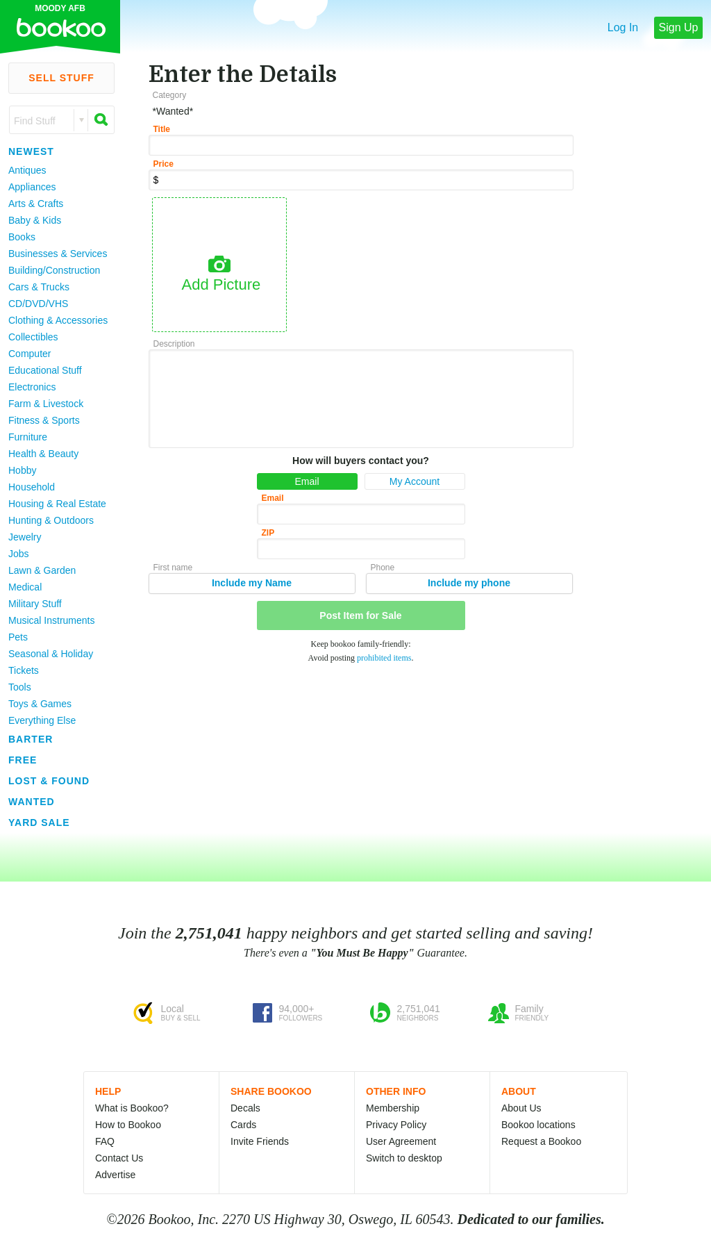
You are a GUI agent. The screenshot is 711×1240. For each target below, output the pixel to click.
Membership (392, 1108)
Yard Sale (39, 822)
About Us (521, 1108)
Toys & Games (40, 703)
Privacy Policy (396, 1124)
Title (161, 129)
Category (170, 95)
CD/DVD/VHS (38, 303)
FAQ (105, 1141)
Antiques (27, 170)
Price (163, 164)
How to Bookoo (128, 1124)
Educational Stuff (45, 370)
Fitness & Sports (44, 420)
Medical (25, 587)
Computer (29, 353)
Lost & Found (49, 780)
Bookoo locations (538, 1124)
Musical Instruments (51, 620)
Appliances (32, 186)
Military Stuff (35, 603)
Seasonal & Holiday (50, 653)
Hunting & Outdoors (51, 520)
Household (31, 487)
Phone (383, 567)
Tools (19, 687)
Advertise (115, 1174)
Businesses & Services (57, 253)
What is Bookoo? (132, 1108)
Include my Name (252, 582)
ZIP (268, 533)
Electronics (32, 386)
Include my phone (469, 582)
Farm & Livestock (45, 403)
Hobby (22, 470)
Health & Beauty (43, 453)
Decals (245, 1108)
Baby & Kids (34, 220)
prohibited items (384, 658)
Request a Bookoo (541, 1141)
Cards (243, 1124)
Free (22, 760)
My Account (415, 481)
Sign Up (679, 27)
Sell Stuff (61, 77)
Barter (30, 739)
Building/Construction (54, 270)
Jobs (18, 553)
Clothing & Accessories (58, 320)
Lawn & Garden (42, 570)
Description (174, 344)
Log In (623, 27)
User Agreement (401, 1141)
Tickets (23, 670)
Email (306, 481)
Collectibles (33, 336)
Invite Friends (260, 1141)
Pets (18, 637)
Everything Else (42, 720)
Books (21, 236)
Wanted (31, 801)
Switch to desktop (404, 1158)
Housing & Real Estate (57, 503)
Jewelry (24, 537)
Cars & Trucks (38, 286)
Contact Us (119, 1158)
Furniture (27, 437)
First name (173, 567)
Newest (31, 151)
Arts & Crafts (35, 203)
